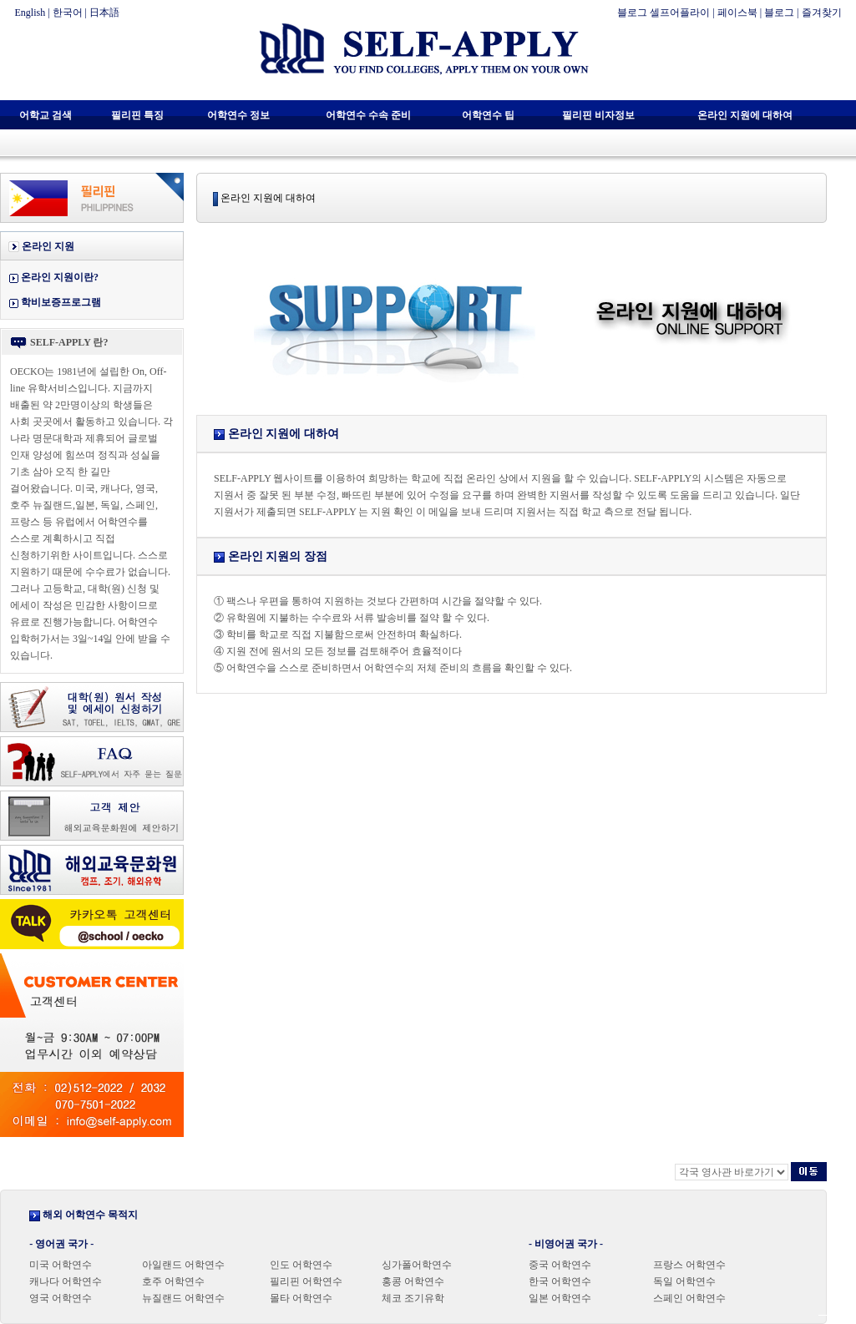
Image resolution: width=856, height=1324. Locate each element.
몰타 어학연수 (301, 1298)
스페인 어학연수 (689, 1298)
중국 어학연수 (560, 1265)
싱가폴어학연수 (417, 1265)
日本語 (104, 12)
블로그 (779, 12)
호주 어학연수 (173, 1281)
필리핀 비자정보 (598, 115)
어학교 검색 (45, 115)
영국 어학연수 (60, 1298)
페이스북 (737, 12)
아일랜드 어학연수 (183, 1265)
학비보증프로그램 (61, 302)
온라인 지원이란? (60, 277)
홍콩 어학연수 (413, 1281)
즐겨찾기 (822, 12)
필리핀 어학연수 (306, 1281)
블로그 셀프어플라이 (663, 12)
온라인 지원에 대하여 (745, 115)
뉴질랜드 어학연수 (183, 1298)
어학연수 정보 (238, 115)
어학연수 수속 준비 (368, 115)
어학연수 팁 (488, 115)
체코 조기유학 (413, 1298)
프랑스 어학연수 (689, 1265)
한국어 (68, 12)
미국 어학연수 (60, 1265)
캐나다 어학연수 (65, 1281)
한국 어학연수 (560, 1281)
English (30, 12)
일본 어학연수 (560, 1298)
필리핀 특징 (137, 115)
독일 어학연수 (684, 1281)
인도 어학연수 (301, 1265)
